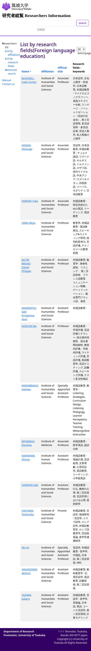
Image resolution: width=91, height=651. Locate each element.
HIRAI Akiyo (28, 223)
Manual (6, 80)
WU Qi (25, 547)
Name (25, 71)
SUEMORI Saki (30, 485)
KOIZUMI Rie (29, 326)
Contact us (8, 84)
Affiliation (47, 71)
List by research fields (11, 62)
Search (83, 23)
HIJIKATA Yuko (30, 201)
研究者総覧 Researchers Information (36, 15)
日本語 (41, 29)
